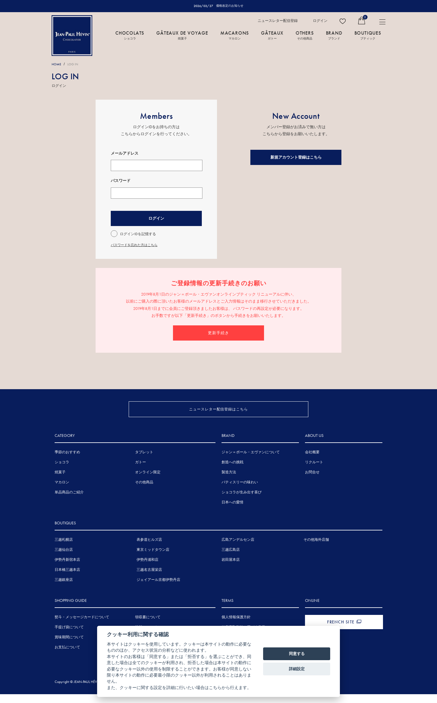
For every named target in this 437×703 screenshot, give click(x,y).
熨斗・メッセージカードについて (82, 627)
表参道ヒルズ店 (149, 549)
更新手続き (218, 332)
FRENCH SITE (340, 632)
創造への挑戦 (232, 472)
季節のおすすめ (67, 462)
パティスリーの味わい (240, 492)
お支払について (67, 657)
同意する (297, 653)
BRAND (334, 35)
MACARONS (234, 35)
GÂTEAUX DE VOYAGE (182, 35)
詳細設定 (297, 669)
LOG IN (75, 64)
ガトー (140, 472)
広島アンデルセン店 (238, 549)
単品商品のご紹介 (69, 502)
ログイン (320, 21)
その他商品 (144, 492)
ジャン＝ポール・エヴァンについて (251, 462)
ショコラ (62, 472)
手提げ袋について (69, 637)
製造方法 (229, 482)
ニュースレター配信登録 (278, 21)
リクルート (314, 472)
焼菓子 (60, 482)
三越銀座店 (64, 589)
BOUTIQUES (367, 35)
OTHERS (305, 35)
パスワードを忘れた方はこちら (136, 245)
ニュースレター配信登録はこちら (218, 409)
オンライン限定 (148, 482)
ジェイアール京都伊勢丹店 (158, 589)
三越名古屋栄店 (149, 579)
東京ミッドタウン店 (153, 559)
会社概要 (312, 462)
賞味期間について (69, 647)
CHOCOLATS (129, 35)
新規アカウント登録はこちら (296, 157)
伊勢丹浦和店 (147, 569)
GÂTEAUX (272, 35)
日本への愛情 (232, 512)
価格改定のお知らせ (230, 6)
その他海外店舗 (316, 549)
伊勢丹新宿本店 (67, 569)
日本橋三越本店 (67, 579)
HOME (57, 64)
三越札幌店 (64, 549)
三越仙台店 (64, 559)
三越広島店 (231, 559)
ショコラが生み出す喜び (242, 502)
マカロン (62, 492)
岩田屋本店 (231, 569)
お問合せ (312, 482)
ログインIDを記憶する (138, 234)
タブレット (144, 462)
